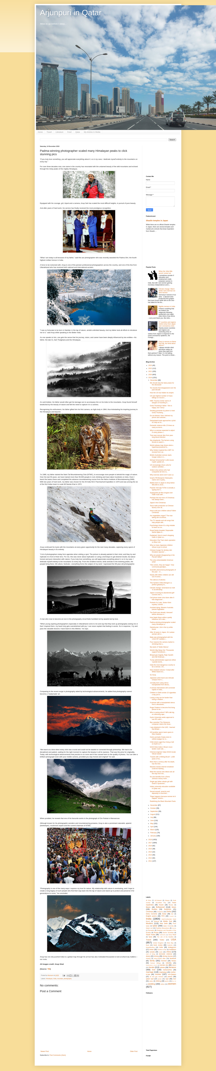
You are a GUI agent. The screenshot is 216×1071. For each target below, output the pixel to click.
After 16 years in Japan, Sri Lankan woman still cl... (162, 633)
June (152, 820)
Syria (150, 937)
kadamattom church (151, 965)
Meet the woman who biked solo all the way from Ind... (162, 772)
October (153, 808)
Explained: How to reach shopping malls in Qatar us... (162, 536)
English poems (151, 916)
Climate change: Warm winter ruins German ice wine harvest (167, 291)
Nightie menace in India (167, 306)
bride (161, 947)
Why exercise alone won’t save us (162, 475)
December (154, 380)
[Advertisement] (161, 159)
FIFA (163, 916)
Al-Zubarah (158, 900)
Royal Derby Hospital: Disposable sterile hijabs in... (161, 531)
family (152, 961)
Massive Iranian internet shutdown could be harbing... (162, 768)
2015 (150, 849)
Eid (172, 914)
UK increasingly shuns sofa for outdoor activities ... (160, 466)
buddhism (172, 949)
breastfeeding (150, 947)
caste (160, 952)
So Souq (153, 675)
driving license (168, 956)
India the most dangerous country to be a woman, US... (162, 666)
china (168, 952)
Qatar (77, 132)
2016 (150, 846)
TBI (48, 969)
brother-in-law (162, 949)
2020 (150, 374)
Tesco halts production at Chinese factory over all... (161, 506)
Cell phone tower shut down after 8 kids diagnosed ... (162, 598)
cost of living (150, 954)
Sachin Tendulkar (168, 932)
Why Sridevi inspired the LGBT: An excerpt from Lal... (162, 451)
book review (158, 945)
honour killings (155, 963)
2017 (150, 843)
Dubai (164, 914)
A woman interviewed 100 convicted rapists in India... (162, 689)
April (152, 827)
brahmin (170, 945)
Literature (59, 132)
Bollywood (160, 907)
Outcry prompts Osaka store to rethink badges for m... (160, 738)
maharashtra (167, 970)
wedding (151, 984)
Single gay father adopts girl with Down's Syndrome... (161, 782)
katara (174, 965)
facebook (173, 958)
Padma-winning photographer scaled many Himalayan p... (162, 623)
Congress (160, 911)
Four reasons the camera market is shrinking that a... (162, 643)
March (152, 830)
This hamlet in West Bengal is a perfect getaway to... (161, 584)
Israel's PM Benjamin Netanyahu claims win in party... (161, 479)
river (174, 979)
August (153, 814)
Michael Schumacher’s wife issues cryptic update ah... (162, 461)
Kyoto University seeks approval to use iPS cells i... (162, 718)
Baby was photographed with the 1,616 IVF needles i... (161, 638)
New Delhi (164, 923)
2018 (150, 840)
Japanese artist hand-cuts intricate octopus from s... (162, 679)
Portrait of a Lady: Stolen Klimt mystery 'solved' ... (160, 603)
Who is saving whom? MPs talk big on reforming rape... (162, 713)
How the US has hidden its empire (162, 393)
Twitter (162, 940)
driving (156, 956)
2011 (150, 861)
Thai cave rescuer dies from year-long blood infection (161, 436)
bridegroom (172, 947)
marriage (149, 972)
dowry (148, 956)
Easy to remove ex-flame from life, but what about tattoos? (167, 343)
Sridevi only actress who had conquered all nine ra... (160, 471)
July (152, 817)
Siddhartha (163, 934)
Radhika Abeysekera (162, 928)
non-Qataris (172, 974)
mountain (60, 978)
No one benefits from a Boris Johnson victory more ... (160, 777)
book (147, 945)
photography (68, 978)
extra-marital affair (160, 958)
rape (167, 979)
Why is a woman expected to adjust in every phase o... (162, 431)
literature (172, 967)
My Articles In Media (92, 132)
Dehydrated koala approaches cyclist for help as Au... (163, 421)
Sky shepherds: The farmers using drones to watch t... (162, 441)
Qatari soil (149, 928)
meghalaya (163, 972)
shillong (158, 981)
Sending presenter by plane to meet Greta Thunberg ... (162, 411)
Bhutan (171, 905)
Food (69, 132)
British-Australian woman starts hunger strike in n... (160, 456)
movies (158, 974)
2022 (150, 368)
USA (173, 939)
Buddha (154, 909)
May (152, 823)
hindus (173, 961)
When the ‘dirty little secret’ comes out (165, 272)
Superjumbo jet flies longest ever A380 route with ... (161, 493)
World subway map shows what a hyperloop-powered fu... (161, 446)
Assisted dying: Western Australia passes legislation (161, 608)
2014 (150, 852)
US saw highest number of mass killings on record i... (161, 397)
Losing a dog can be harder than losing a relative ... (161, 698)
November (154, 805)
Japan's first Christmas (158, 503)
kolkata (162, 967)
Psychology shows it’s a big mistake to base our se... (162, 526)
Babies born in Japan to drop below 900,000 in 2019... (162, 484)
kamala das (164, 965)
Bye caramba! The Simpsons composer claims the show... (161, 723)
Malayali (156, 921)
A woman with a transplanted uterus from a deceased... (162, 703)
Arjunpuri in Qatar (70, 12)
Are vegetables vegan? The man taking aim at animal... (161, 516)
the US (174, 981)
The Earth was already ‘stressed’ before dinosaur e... (161, 613)
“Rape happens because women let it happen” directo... (163, 797)
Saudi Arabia (150, 935)
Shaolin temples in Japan (157, 221)
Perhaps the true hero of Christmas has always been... (162, 498)
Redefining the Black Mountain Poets (163, 801)
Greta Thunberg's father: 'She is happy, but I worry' (161, 406)
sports (167, 981)
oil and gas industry (156, 976)
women (172, 983)
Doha (169, 911)
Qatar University (168, 926)
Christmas (149, 912)
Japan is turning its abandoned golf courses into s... (162, 594)
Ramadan (151, 930)
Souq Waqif (172, 934)
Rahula (174, 928)
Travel (49, 132)
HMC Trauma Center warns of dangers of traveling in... (160, 402)
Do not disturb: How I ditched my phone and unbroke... (161, 416)
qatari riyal (150, 979)
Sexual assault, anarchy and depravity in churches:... (160, 792)
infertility (169, 963)
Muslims (149, 923)
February (153, 833)
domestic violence (165, 954)
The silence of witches (157, 580)
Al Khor (148, 900)
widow (163, 984)
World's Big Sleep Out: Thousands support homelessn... (162, 651)
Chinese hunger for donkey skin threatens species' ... (161, 551)
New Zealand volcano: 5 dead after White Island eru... (162, 671)
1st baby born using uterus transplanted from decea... (160, 684)
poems (170, 977)
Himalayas (49, 978)
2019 (150, 377)
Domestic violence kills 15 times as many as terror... (162, 426)
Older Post (133, 1051)
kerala (151, 967)
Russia (156, 932)
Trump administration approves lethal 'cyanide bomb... (163, 661)
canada (152, 952)
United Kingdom (158, 943)
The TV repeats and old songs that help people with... (162, 521)
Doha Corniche (151, 914)
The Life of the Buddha (165, 937)
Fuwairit (171, 916)
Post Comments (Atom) (57, 1055)
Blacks (148, 907)
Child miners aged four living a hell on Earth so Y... (162, 743)
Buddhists (167, 909)
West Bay (170, 943)
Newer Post (45, 1051)
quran (160, 979)
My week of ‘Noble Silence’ (159, 647)
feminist (164, 961)
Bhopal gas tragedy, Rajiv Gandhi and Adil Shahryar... (161, 656)
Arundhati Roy (161, 902)
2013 (150, 855)
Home (40, 132)
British (174, 907)
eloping (148, 958)
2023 (150, 365)
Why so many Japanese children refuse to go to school (161, 546)
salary (151, 981)
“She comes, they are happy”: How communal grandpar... (162, 566)
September (154, 811)
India (54, 978)
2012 (150, 858)
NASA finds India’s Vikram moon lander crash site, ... (161, 748)
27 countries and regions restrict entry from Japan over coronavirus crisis (167, 324)
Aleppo (167, 900)
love (153, 970)
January (153, 836)
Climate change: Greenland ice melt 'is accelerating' (162, 589)
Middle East (167, 921)
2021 (150, 371)
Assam (161, 905)
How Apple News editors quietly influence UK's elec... (161, 618)
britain (151, 949)
